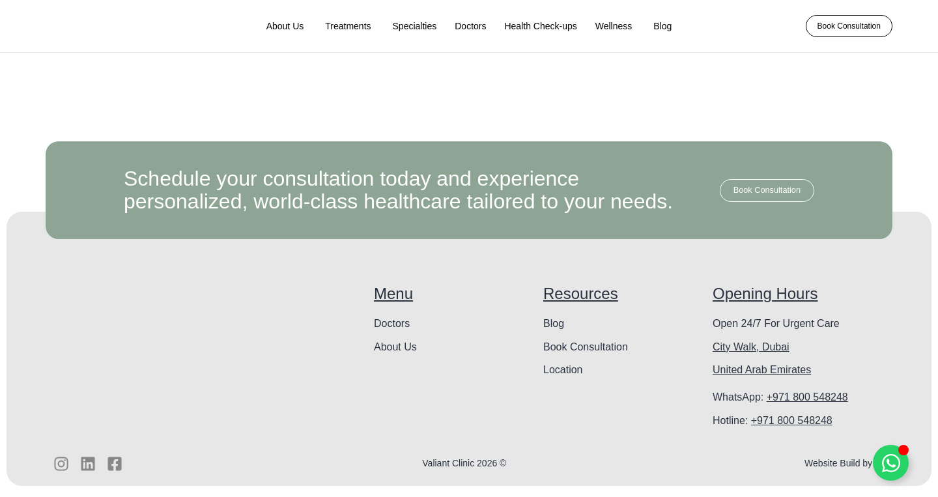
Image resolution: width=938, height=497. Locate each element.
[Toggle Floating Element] (891, 463)
